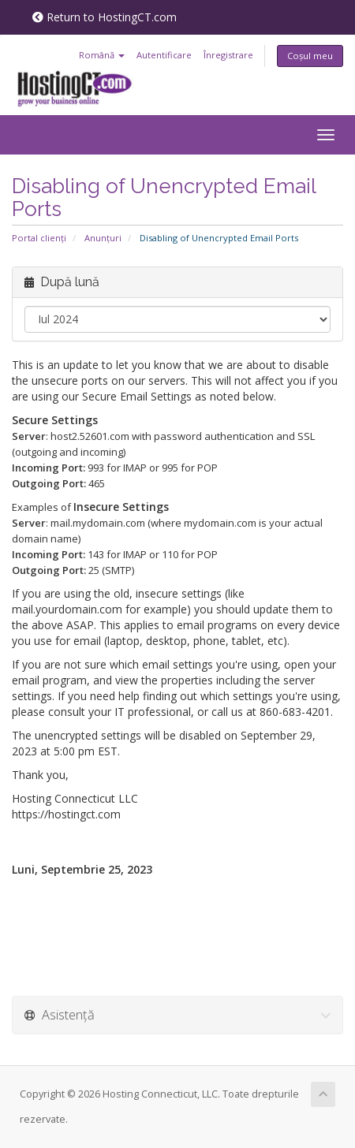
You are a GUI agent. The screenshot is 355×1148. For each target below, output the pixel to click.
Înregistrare (228, 55)
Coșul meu (310, 56)
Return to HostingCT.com (104, 16)
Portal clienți (39, 238)
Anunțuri (102, 238)
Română (102, 55)
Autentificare (164, 55)
